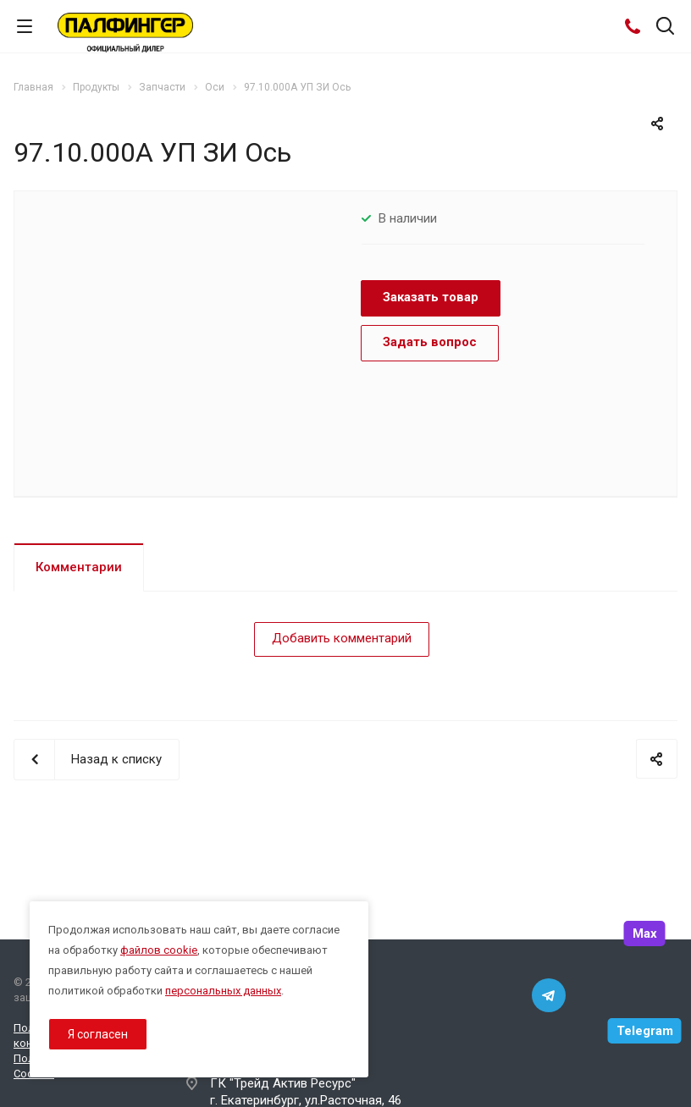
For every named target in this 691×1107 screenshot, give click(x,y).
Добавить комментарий (342, 638)
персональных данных (223, 990)
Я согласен (98, 1034)
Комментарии (79, 567)
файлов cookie (158, 950)
